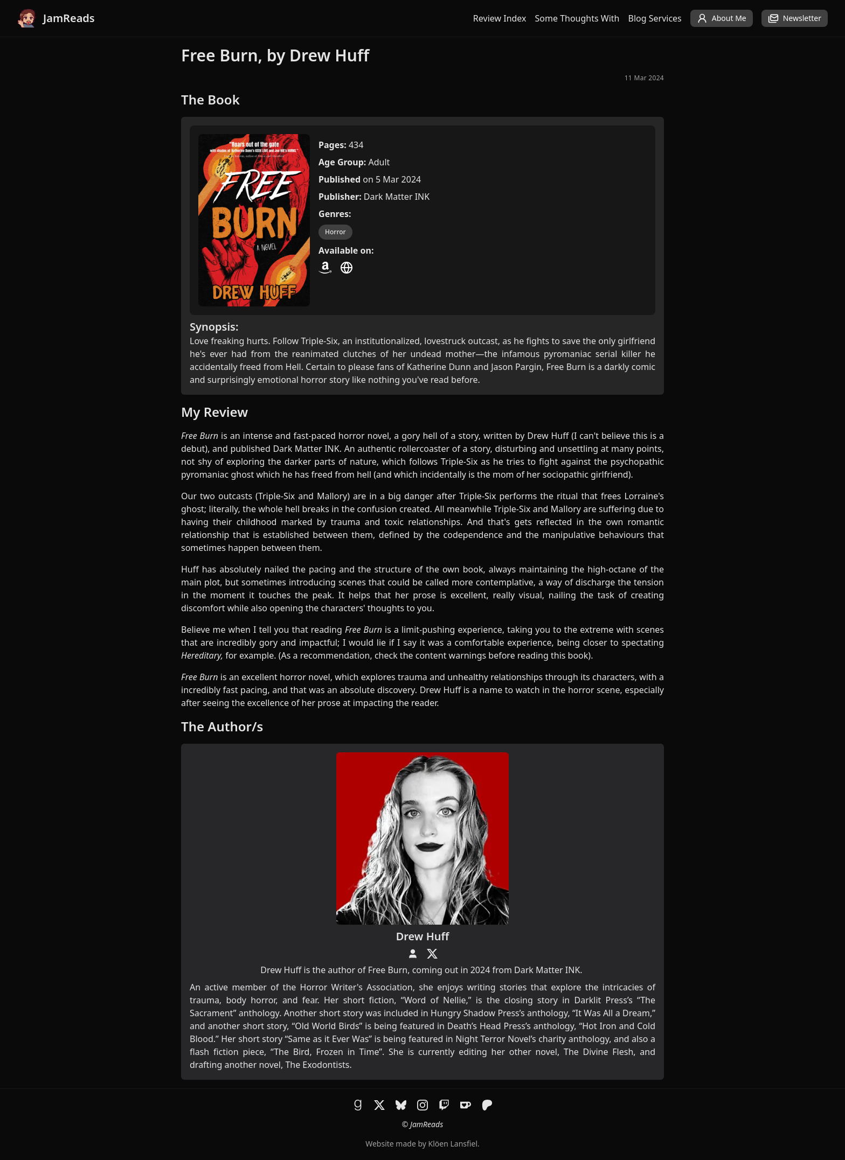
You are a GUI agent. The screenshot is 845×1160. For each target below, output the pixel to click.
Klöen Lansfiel (452, 1143)
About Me (721, 18)
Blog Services (655, 18)
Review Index (500, 18)
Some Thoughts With (577, 18)
